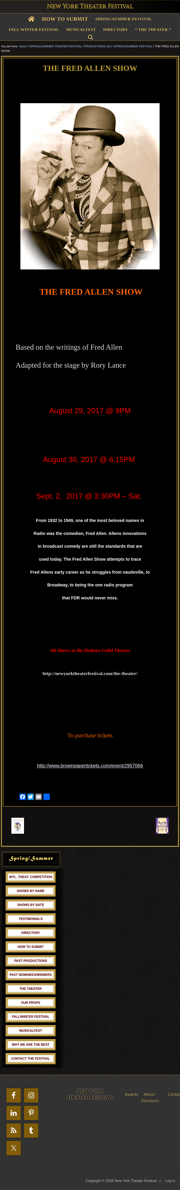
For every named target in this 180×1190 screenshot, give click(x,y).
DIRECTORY (30, 933)
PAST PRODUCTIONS (30, 960)
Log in (170, 1181)
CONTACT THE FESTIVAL (30, 1058)
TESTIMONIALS (30, 919)
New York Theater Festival (90, 6)
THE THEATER (31, 988)
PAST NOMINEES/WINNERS (30, 974)
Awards (131, 1094)
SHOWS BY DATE (30, 905)
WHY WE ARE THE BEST (30, 1044)
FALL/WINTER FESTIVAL (30, 1016)
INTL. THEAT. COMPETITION (30, 877)
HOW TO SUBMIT (30, 946)
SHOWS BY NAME (30, 891)
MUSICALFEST (30, 1030)
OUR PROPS (30, 1002)
